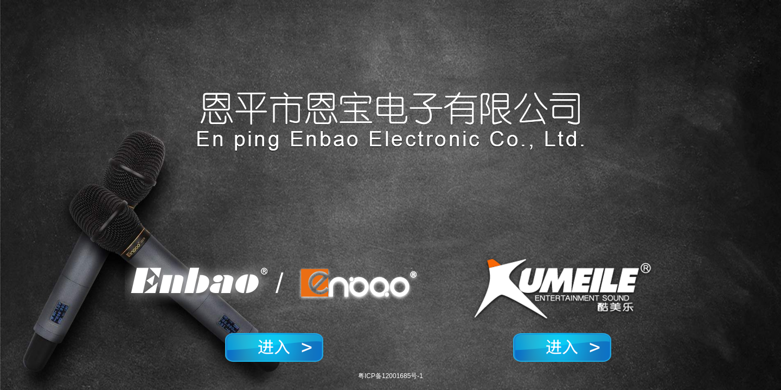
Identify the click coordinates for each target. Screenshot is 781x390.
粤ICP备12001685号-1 (390, 376)
